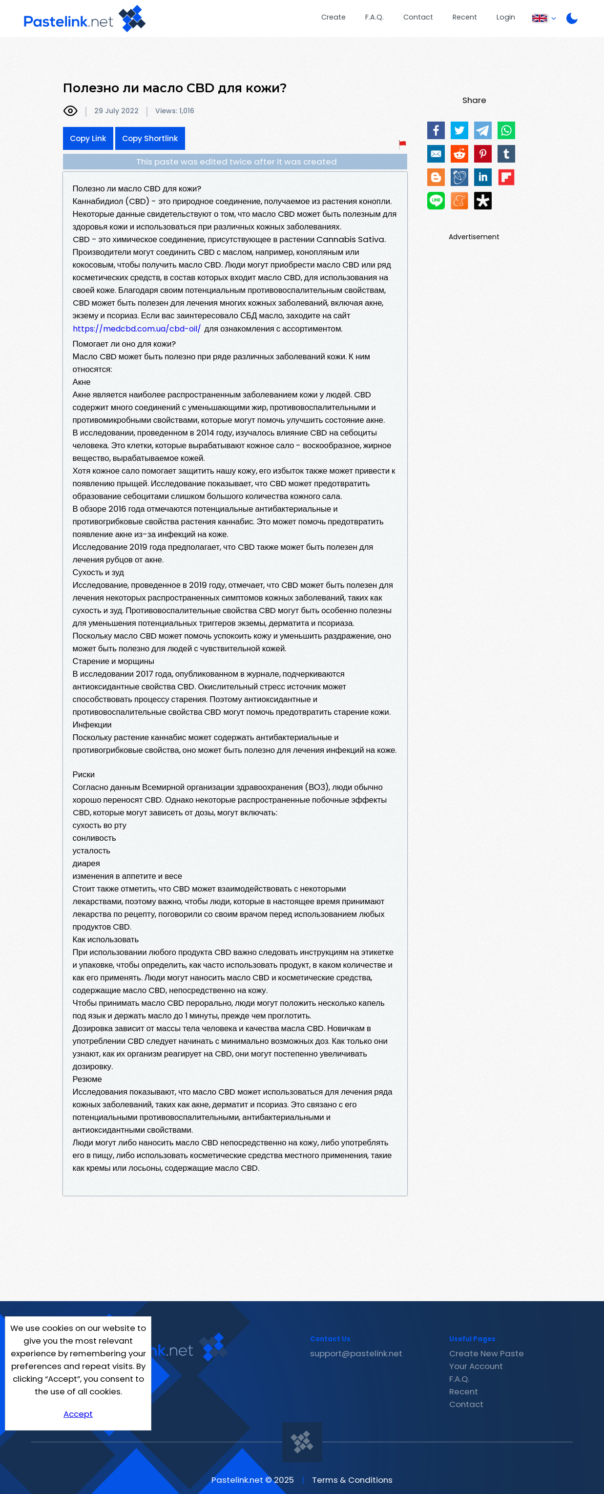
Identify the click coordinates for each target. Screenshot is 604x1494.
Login (506, 17)
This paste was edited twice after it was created (236, 161)
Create (333, 17)
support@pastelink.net (356, 1353)
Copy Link (88, 138)
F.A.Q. (374, 17)
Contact (418, 17)
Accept (78, 1414)
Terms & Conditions (352, 1480)
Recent (465, 17)
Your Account (476, 1366)
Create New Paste (486, 1353)
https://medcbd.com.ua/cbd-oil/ (137, 328)
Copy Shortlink (150, 138)
